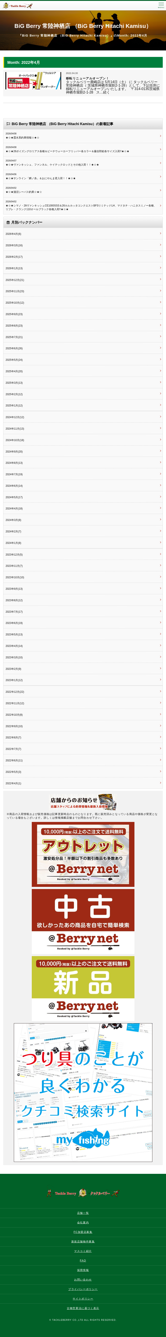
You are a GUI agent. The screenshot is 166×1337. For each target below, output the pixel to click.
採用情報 (83, 1270)
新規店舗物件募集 (83, 1241)
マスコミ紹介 (83, 1251)
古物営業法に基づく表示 (83, 1308)
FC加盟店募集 (82, 1232)
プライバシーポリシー (83, 1289)
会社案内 (83, 1222)
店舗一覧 (83, 1213)
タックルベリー (21, 5)
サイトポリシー (83, 1298)
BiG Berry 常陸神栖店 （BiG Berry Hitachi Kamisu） (83, 26)
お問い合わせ (83, 1279)
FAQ (83, 1260)
